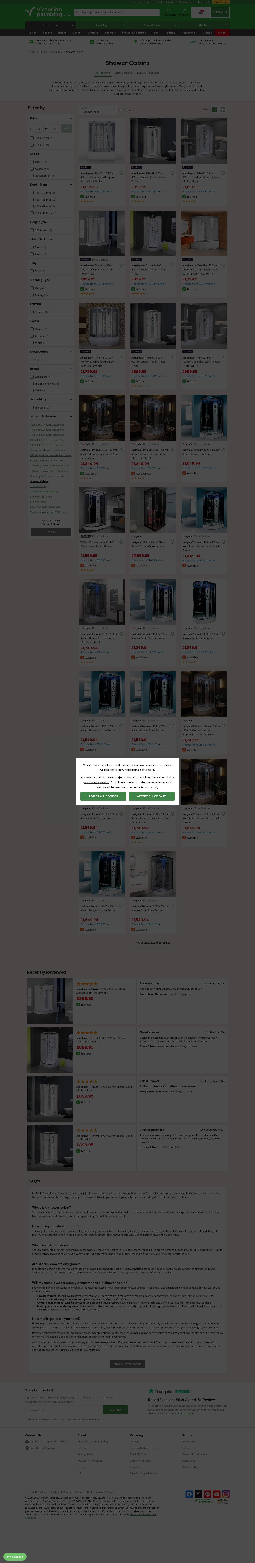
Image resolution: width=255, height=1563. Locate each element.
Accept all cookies (152, 796)
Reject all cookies (103, 796)
